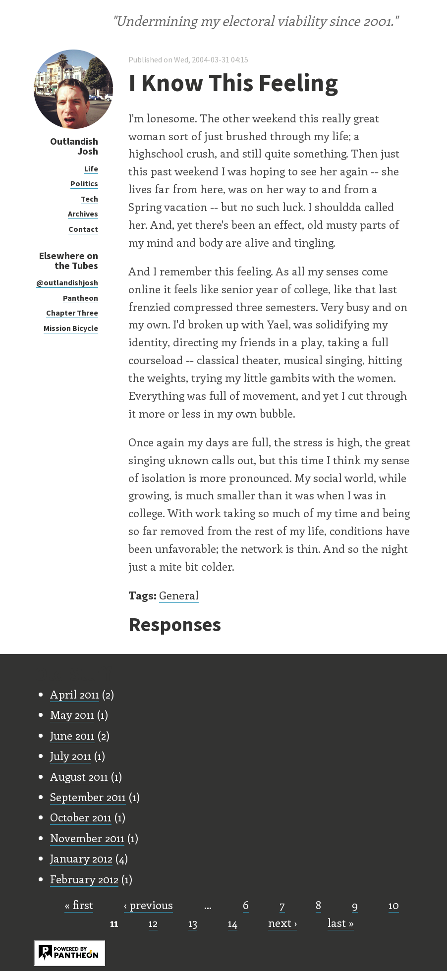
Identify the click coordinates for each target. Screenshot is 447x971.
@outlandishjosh (67, 282)
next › (282, 922)
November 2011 (87, 837)
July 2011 (70, 755)
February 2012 (84, 878)
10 (394, 904)
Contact (83, 229)
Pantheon (80, 298)
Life (91, 168)
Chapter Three (72, 313)
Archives (83, 213)
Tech (89, 199)
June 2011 (72, 735)
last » (341, 922)
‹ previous (148, 904)
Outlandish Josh (74, 146)
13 (192, 922)
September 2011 (88, 796)
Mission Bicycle (71, 328)
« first (78, 904)
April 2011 (74, 694)
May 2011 (72, 714)
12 (153, 922)
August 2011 (79, 776)
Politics (84, 183)
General (179, 595)
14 (232, 922)
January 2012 (81, 858)
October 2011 (81, 816)
